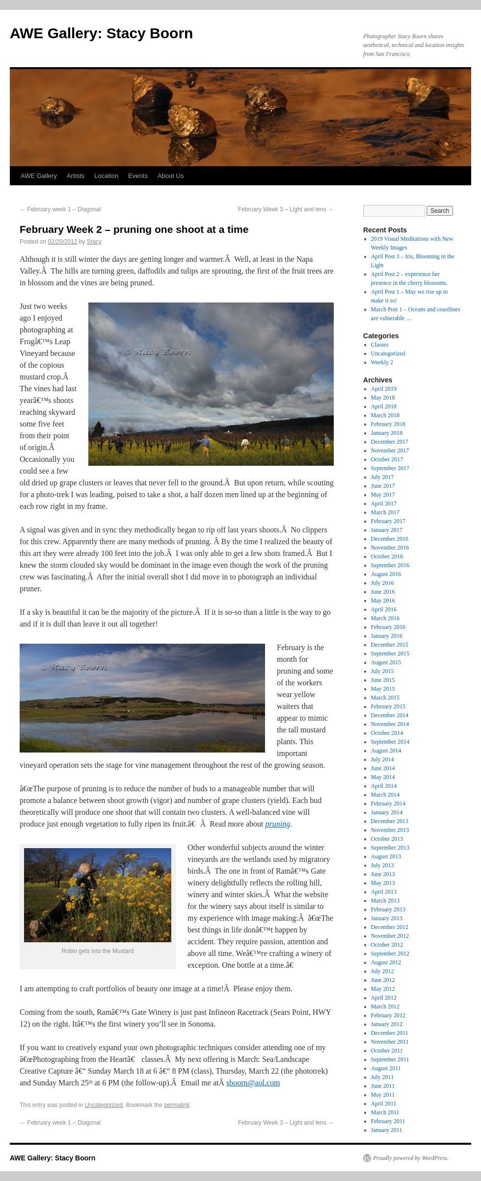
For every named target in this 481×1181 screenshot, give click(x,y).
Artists (75, 175)
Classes (380, 344)
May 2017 (383, 494)
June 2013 (383, 874)
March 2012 (385, 1006)
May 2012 (383, 988)
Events (138, 175)
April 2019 (384, 388)
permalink (176, 1105)
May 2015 (383, 688)
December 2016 (389, 538)
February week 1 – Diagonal (60, 209)
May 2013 (383, 882)
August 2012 (386, 962)
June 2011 (383, 1085)
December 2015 (389, 644)
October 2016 (387, 556)
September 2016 (390, 565)
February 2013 (388, 909)
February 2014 (388, 803)
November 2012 (390, 935)
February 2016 (388, 627)
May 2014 (383, 777)
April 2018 (384, 406)
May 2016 (383, 600)
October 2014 (387, 732)
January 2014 (386, 812)
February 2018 (388, 424)
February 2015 (388, 706)
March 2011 (385, 1112)
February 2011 (388, 1121)
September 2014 (390, 741)
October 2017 (387, 459)
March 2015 (385, 697)
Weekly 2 (382, 362)
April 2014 (384, 785)
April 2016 (384, 609)
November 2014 (390, 724)
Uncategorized (104, 1105)
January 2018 (386, 432)
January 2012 (386, 1024)
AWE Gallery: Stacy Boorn (101, 33)
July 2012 (382, 971)
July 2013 (382, 865)
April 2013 (384, 891)
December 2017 (389, 441)
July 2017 (382, 477)
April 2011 (384, 1103)
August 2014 (386, 750)
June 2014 (383, 768)
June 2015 (383, 680)
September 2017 (390, 468)
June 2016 (383, 591)
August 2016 (386, 574)
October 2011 (387, 1050)
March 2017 (385, 512)
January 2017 (386, 530)
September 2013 (390, 847)
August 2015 (386, 662)
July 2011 (382, 1077)
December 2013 (389, 821)
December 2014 (389, 715)
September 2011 (390, 1059)
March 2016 (385, 618)
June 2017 (383, 485)
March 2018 (385, 415)
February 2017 (388, 521)
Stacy (94, 241)
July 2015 (382, 671)
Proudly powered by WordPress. (411, 1158)
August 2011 (386, 1068)
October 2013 (387, 838)
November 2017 (390, 450)
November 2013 (390, 830)
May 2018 (383, 397)
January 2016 (386, 635)
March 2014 (385, 794)
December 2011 (389, 1033)
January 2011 (386, 1130)
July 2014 (382, 759)
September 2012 (390, 953)
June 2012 (383, 980)
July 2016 (382, 582)
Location (106, 175)
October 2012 (387, 944)
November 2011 (390, 1041)
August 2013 (386, 856)
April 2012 (384, 997)
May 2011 (383, 1094)
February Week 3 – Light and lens (286, 209)
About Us (171, 175)
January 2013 (386, 918)
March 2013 (385, 900)
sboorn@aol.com (253, 1083)
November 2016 (390, 547)
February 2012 (388, 1015)
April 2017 (384, 503)
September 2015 (390, 653)
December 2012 (389, 927)
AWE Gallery (39, 175)
